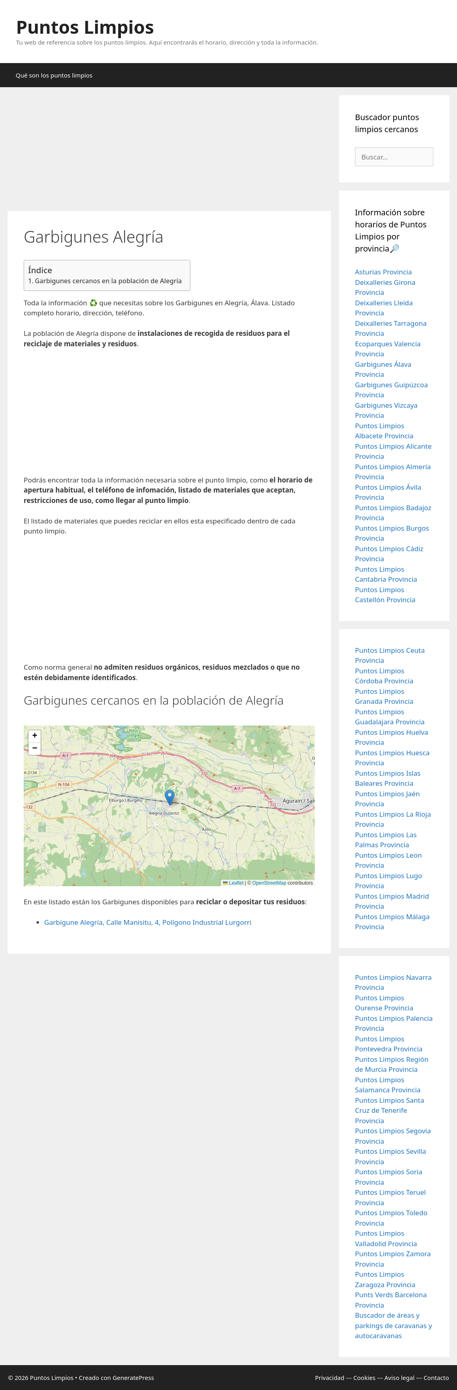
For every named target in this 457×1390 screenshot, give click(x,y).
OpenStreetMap (269, 883)
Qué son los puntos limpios (54, 75)
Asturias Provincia (383, 271)
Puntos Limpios (85, 26)
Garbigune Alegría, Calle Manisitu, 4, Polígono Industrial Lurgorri (147, 922)
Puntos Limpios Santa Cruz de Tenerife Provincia (389, 1110)
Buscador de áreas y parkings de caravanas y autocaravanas (393, 1325)
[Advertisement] (169, 151)
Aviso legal (399, 1378)
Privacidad (329, 1378)
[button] (170, 797)
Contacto (436, 1378)
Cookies (364, 1378)
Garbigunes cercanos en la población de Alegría (108, 280)
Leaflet (233, 883)
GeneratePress (133, 1378)
